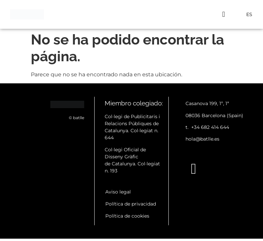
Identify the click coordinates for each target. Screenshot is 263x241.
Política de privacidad (130, 204)
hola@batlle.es (202, 139)
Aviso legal (118, 192)
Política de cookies (127, 216)
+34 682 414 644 (210, 127)
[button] (223, 14)
